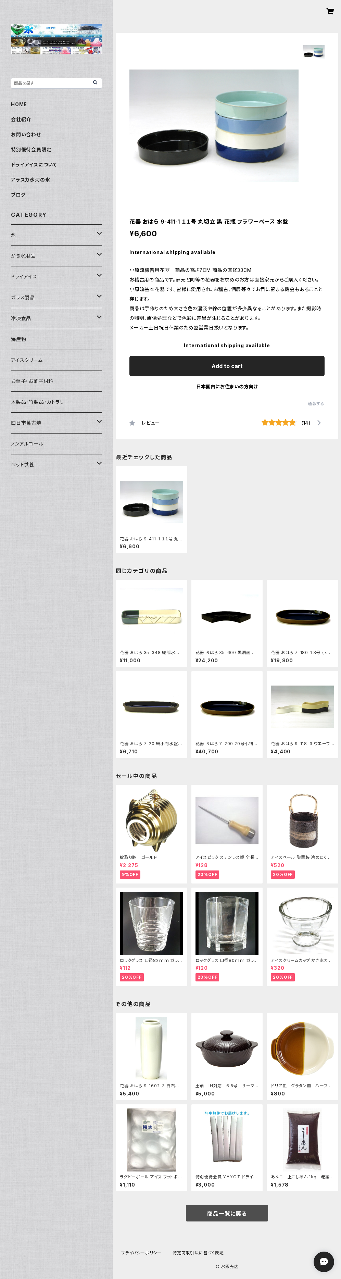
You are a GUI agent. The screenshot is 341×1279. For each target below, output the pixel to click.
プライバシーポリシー (141, 1252)
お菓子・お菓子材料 (32, 381)
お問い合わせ (26, 134)
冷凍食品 (21, 318)
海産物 (18, 339)
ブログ (18, 195)
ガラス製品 (23, 297)
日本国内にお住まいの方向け (227, 386)
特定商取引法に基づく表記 (198, 1252)
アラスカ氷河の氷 (30, 180)
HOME (19, 104)
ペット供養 (22, 464)
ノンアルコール (27, 444)
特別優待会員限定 (31, 149)
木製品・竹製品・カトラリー (40, 402)
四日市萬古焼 (26, 423)
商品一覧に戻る (227, 1213)
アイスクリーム (27, 360)
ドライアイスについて (34, 164)
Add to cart (227, 366)
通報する (316, 403)
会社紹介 (21, 119)
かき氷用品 (23, 256)
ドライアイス (24, 276)
